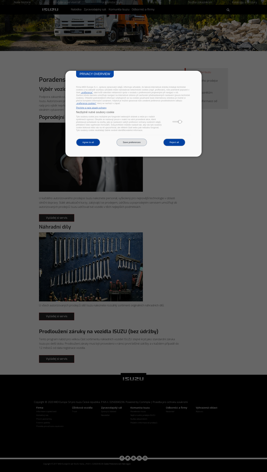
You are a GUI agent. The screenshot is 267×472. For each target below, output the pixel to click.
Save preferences (131, 142)
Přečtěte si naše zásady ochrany (91, 107)
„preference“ (87, 92)
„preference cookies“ (86, 103)
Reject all (174, 142)
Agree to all (88, 142)
